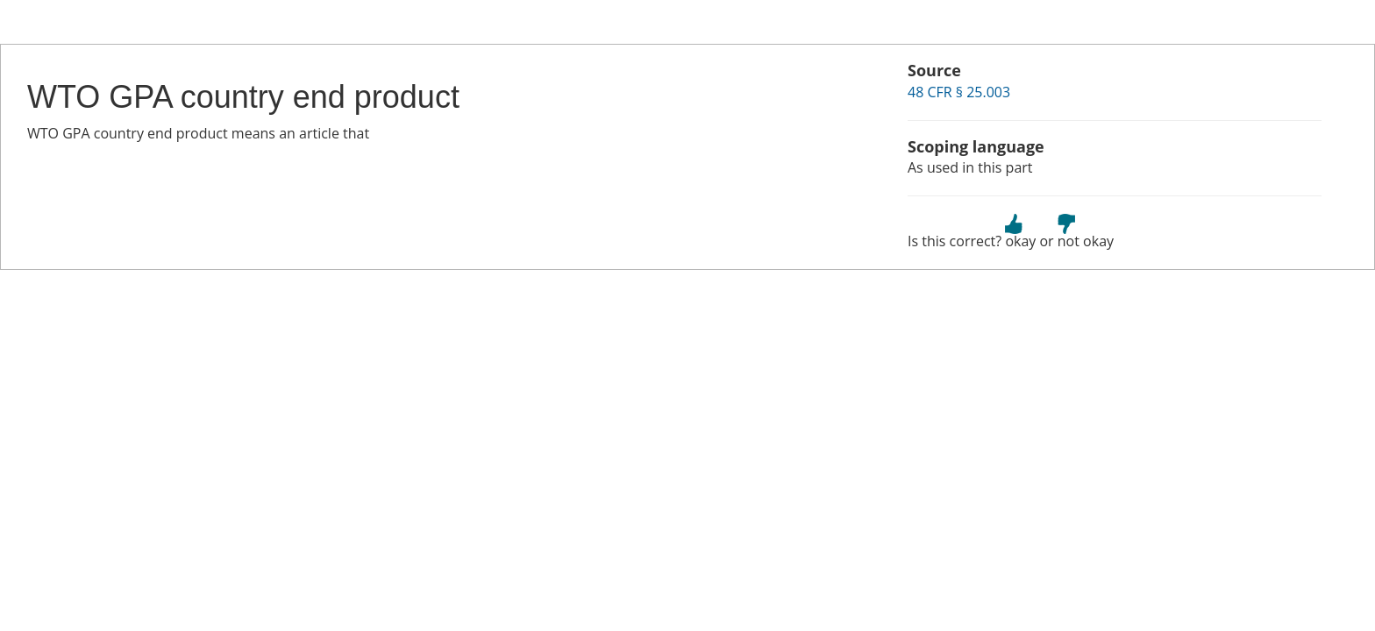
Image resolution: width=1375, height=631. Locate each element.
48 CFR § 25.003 (959, 92)
